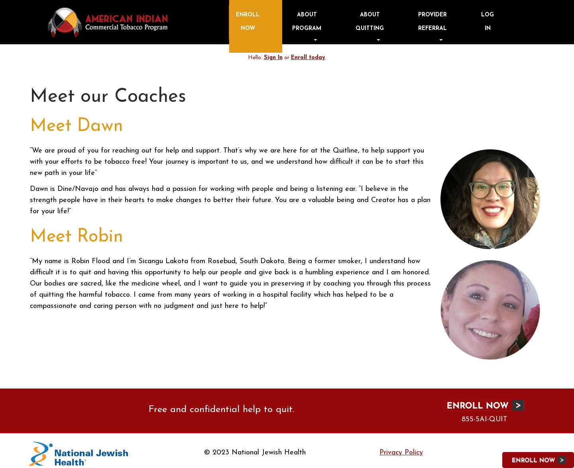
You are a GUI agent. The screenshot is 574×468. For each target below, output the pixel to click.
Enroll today (308, 53)
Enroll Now (354, 19)
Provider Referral (469, 19)
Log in (508, 19)
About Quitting (430, 19)
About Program (391, 19)
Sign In (273, 53)
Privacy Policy (401, 448)
